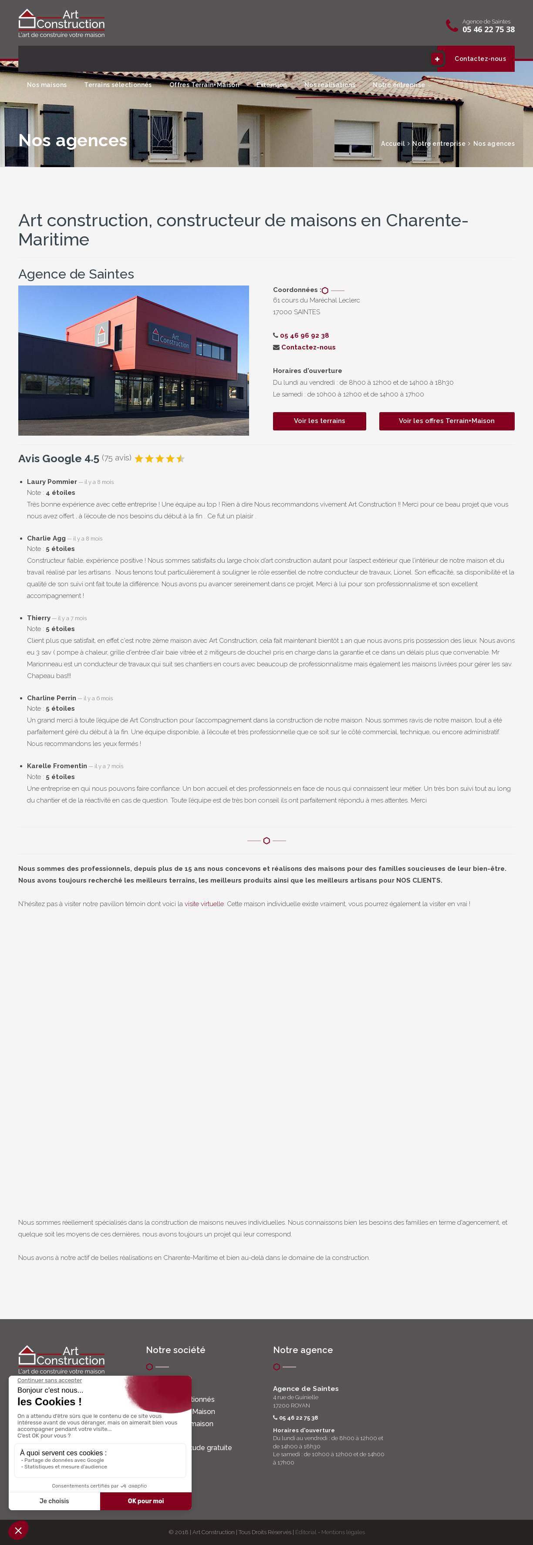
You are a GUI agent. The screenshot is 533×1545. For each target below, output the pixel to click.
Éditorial (306, 1532)
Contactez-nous (471, 59)
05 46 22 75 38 (488, 29)
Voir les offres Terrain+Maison (447, 421)
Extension (271, 84)
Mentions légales (343, 1532)
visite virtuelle (204, 904)
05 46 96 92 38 (304, 335)
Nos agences (494, 143)
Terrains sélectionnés (118, 84)
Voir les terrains (319, 421)
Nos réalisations (329, 84)
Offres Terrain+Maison (204, 84)
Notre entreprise (399, 84)
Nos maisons (47, 84)
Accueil (393, 143)
